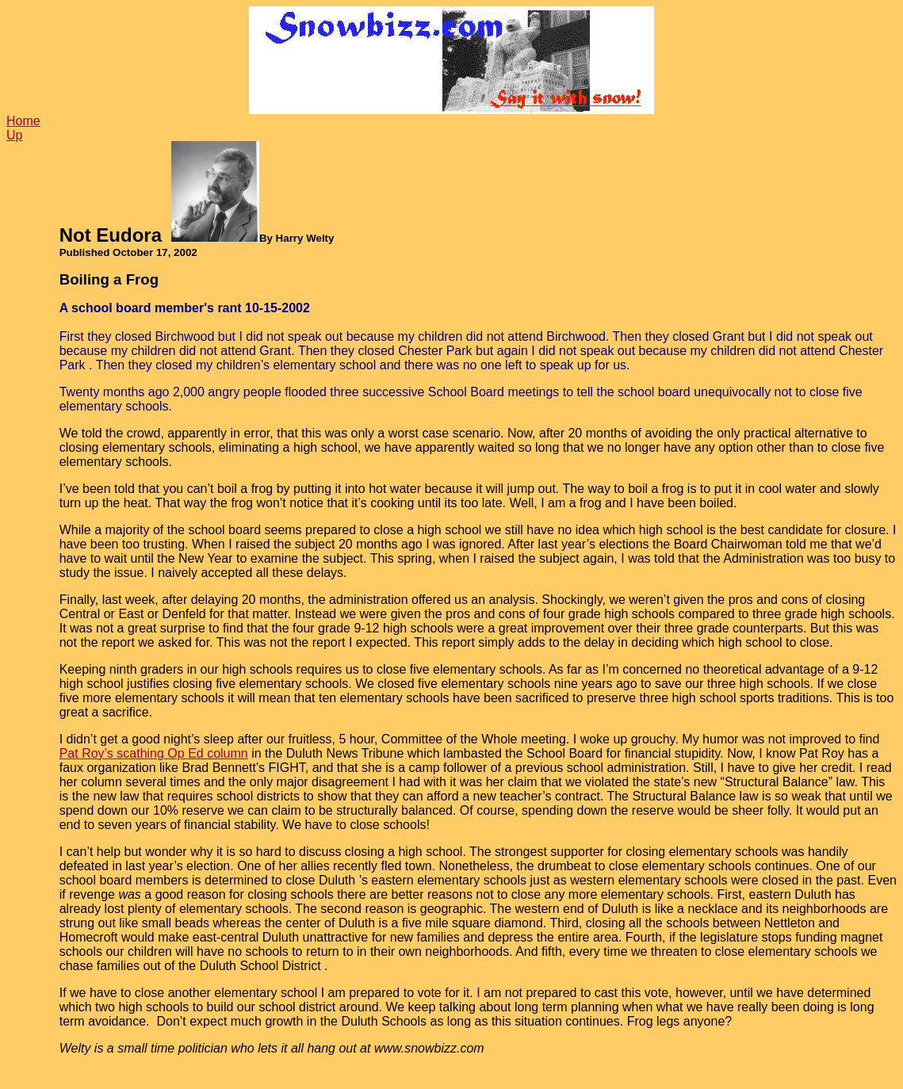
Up (14, 135)
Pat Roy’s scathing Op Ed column (153, 753)
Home (23, 121)
